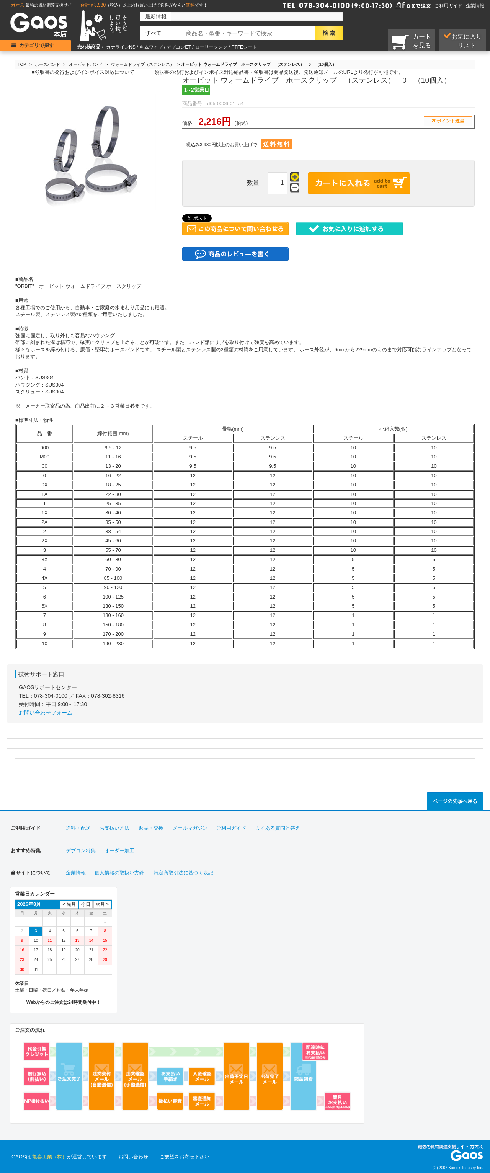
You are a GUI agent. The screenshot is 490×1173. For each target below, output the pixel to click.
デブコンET (179, 47)
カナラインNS (121, 47)
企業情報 (475, 5)
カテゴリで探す (36, 45)
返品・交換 (151, 828)
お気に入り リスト (462, 41)
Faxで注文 (403, 4)
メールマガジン (190, 828)
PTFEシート (244, 47)
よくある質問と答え (277, 828)
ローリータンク (211, 47)
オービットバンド (86, 64)
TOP (22, 64)
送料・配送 (78, 828)
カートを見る (411, 42)
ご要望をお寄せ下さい (184, 1157)
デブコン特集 (81, 850)
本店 (60, 34)
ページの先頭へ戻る (455, 801)
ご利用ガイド (448, 5)
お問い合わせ (133, 1157)
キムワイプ (151, 47)
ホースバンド (47, 64)
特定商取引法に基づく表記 (183, 873)
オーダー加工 (119, 850)
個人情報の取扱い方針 (119, 873)
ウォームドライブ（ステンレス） (142, 64)
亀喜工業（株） (49, 1157)
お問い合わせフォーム (45, 713)
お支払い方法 (114, 828)
